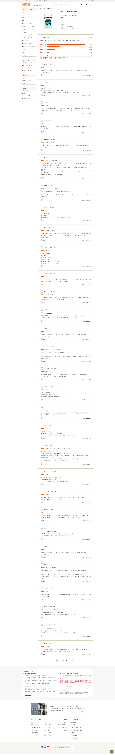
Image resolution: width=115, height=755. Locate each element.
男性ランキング (27, 83)
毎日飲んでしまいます (52, 142)
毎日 (48, 474)
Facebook (42, 747)
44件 (91, 55)
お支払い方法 (47, 724)
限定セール (27, 55)
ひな (45, 528)
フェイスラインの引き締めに (54, 349)
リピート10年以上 (51, 567)
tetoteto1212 (46, 625)
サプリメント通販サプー (26, 4)
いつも (49, 494)
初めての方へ (26, 90)
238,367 (40, 5)
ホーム (39, 8)
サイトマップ (74, 738)
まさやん (46, 643)
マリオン (46, 227)
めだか (45, 185)
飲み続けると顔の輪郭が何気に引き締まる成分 (58, 448)
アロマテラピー (27, 49)
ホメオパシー (26, 40)
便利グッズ (26, 52)
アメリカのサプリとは (63, 724)
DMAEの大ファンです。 (53, 390)
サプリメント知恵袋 (62, 730)
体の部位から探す (27, 62)
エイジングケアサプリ (28, 26)
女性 (59, 40)
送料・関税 (47, 730)
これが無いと (50, 628)
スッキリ (49, 512)
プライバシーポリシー (76, 727)
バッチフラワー (27, 43)
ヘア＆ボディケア (27, 37)
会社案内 (82, 711)
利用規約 (73, 733)
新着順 (41, 40)
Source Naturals (70, 26)
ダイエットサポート (28, 12)
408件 (90, 49)
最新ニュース (47, 738)
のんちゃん (46, 606)
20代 (71, 40)
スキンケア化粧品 (27, 35)
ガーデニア (46, 247)
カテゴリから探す (35, 722)
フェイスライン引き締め (53, 188)
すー (45, 157)
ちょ (45, 82)
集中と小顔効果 (51, 230)
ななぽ (45, 386)
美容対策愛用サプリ (52, 160)
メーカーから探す (27, 70)
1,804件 (90, 44)
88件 (91, 52)
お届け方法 (47, 727)
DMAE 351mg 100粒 (47, 8)
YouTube (48, 747)
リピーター (46, 139)
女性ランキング (27, 80)
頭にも (49, 646)
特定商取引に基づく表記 (76, 730)
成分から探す (26, 68)
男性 (63, 40)
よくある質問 (26, 95)
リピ (48, 67)
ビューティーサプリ (28, 15)
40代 (78, 40)
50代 (81, 40)
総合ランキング (27, 78)
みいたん (46, 207)
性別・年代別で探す (28, 65)
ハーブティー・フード (28, 46)
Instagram (45, 747)
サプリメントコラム (62, 727)
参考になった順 (48, 40)
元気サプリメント (27, 23)
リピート (49, 124)
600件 (90, 47)
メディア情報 (74, 735)
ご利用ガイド (26, 93)
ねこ (45, 102)
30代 (74, 40)
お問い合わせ (26, 98)
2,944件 (90, 37)
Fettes (45, 445)
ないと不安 (50, 294)
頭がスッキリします (52, 531)
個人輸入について (28, 695)
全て (55, 40)
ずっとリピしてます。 (52, 609)
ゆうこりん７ (47, 368)
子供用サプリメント (28, 32)
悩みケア (25, 20)
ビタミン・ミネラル (28, 17)
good (42, 75)
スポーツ (25, 29)
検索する (75, 5)
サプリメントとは (62, 722)
